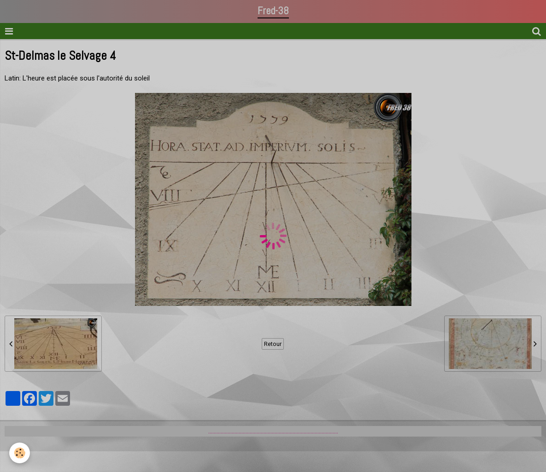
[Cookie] (19, 453)
